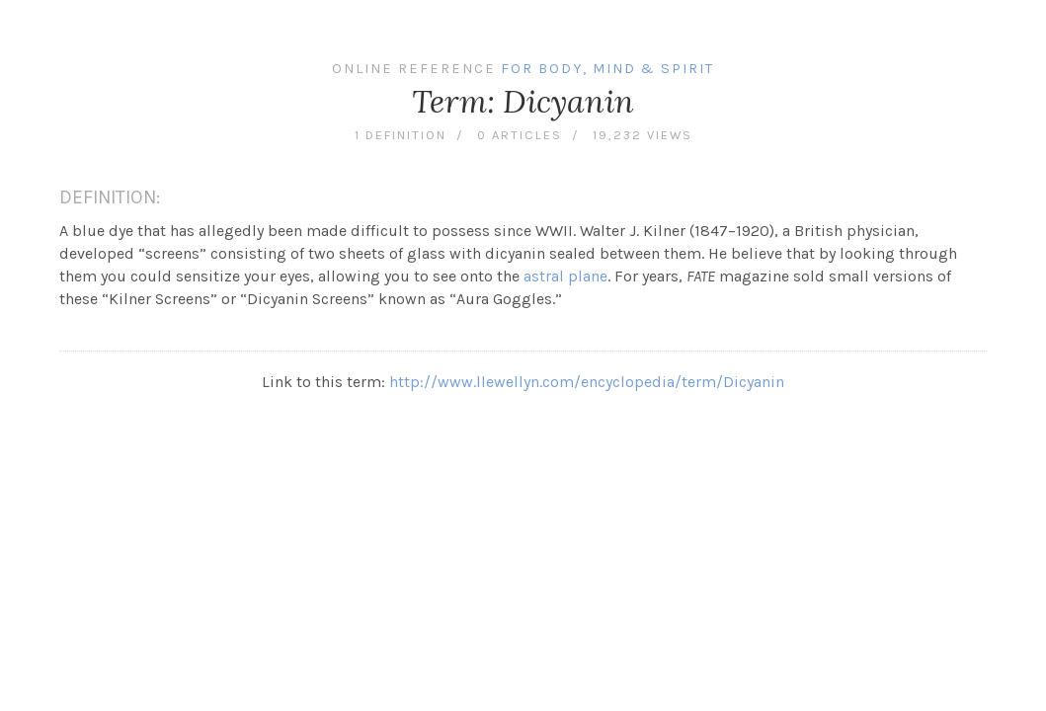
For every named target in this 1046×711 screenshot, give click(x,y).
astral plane (565, 276)
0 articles (519, 134)
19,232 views (642, 134)
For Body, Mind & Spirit (607, 68)
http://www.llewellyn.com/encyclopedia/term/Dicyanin (586, 381)
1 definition (400, 134)
